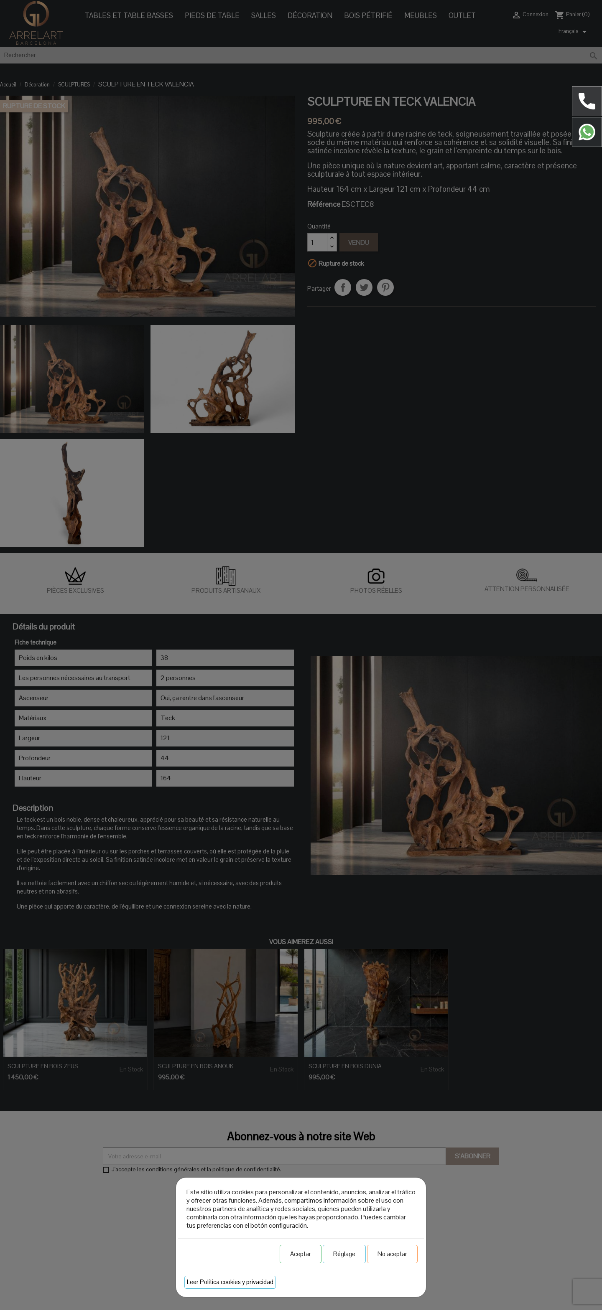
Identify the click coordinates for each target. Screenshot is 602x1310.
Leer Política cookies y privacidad (230, 1282)
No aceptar (392, 1254)
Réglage (344, 1254)
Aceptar (300, 1254)
